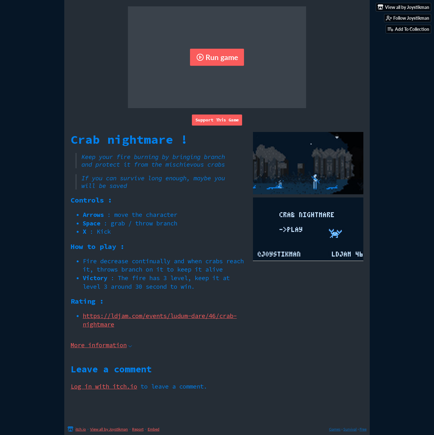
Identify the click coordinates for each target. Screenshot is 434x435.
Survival (350, 429)
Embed (153, 429)
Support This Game (217, 120)
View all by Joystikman (109, 429)
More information (101, 345)
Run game (217, 57)
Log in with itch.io (104, 386)
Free (363, 429)
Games (334, 429)
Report (138, 429)
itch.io (80, 429)
